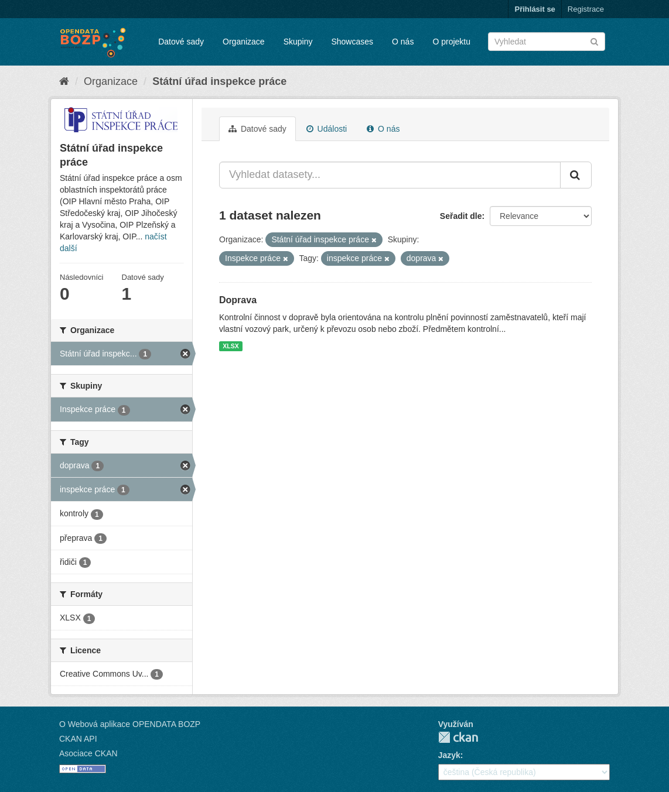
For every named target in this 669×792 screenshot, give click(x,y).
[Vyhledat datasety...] (390, 175)
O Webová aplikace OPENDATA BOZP (129, 724)
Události (326, 128)
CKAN (458, 737)
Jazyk (449, 755)
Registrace (586, 9)
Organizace (244, 41)
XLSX (230, 345)
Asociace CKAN (88, 753)
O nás (403, 41)
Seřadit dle (461, 216)
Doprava (238, 300)
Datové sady (181, 41)
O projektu (451, 41)
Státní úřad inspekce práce (219, 81)
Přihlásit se (534, 9)
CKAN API (78, 738)
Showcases (352, 41)
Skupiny (298, 41)
